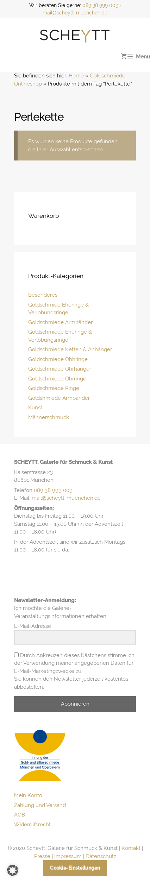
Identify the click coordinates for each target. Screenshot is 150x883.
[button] (12, 870)
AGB (19, 815)
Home (76, 75)
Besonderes (42, 295)
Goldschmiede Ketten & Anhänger (70, 349)
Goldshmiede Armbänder (59, 398)
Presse (42, 856)
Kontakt (130, 848)
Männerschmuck (48, 417)
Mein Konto (28, 795)
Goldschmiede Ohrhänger (59, 369)
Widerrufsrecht (32, 824)
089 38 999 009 (100, 5)
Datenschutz (101, 856)
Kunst (35, 407)
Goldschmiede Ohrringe (57, 379)
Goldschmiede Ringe (53, 388)
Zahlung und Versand (40, 805)
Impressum (68, 856)
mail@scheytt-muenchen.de (75, 12)
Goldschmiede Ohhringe (58, 359)
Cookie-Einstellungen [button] (75, 868)
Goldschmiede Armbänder (60, 322)
